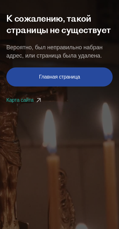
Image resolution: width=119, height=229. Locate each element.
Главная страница (59, 77)
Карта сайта (24, 100)
